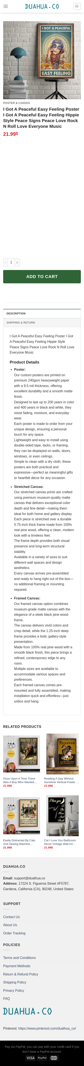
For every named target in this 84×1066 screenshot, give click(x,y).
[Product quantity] (11, 262)
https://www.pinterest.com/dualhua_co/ (47, 1028)
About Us (10, 925)
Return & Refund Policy (20, 974)
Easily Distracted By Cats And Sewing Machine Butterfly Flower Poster (19, 842)
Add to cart (42, 276)
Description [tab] (16, 313)
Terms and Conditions (19, 958)
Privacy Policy (13, 990)
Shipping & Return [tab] (21, 322)
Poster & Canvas (16, 103)
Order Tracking (14, 933)
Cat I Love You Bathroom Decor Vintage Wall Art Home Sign (60, 842)
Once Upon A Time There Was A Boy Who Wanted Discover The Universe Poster (19, 780)
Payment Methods (16, 966)
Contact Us (11, 917)
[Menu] (5, 6)
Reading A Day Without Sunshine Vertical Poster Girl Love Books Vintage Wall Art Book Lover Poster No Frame (62, 780)
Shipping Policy (14, 982)
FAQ (6, 998)
